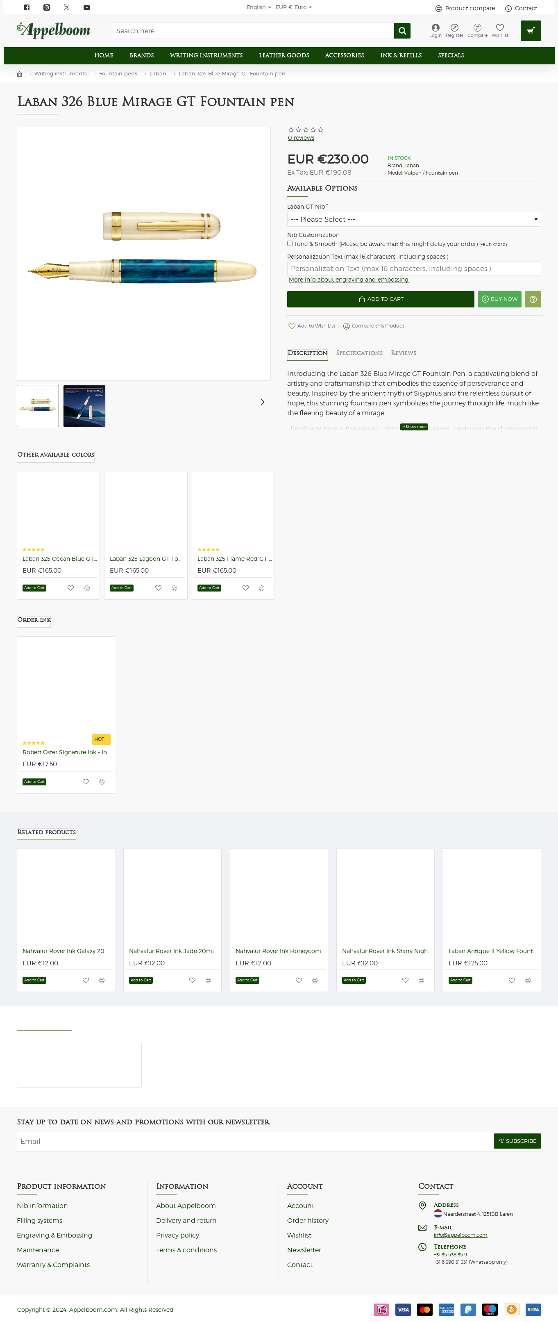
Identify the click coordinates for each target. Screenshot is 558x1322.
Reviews (403, 357)
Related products (46, 832)
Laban (158, 74)
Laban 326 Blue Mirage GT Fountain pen (232, 74)
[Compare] (477, 31)
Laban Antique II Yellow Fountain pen (494, 951)
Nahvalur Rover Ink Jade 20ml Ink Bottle (174, 951)
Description (307, 357)
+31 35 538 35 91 (451, 1255)
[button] (374, 302)
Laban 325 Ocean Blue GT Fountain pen (60, 563)
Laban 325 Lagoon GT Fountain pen (147, 563)
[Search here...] (402, 31)
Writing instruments (60, 74)
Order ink (33, 624)
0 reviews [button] (301, 137)
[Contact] (520, 8)
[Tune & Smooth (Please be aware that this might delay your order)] (290, 243)
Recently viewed (44, 1022)
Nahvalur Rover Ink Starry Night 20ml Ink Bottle (387, 951)
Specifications (359, 357)
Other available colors (55, 458)
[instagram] (47, 7)
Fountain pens (118, 74)
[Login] (435, 31)
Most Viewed (101, 1022)
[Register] (454, 31)
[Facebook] (27, 7)
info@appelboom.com (461, 1235)
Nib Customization (313, 235)
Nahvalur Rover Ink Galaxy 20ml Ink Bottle (68, 951)
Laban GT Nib (306, 206)
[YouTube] (87, 7)
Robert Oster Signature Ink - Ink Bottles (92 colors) (68, 756)
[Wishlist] (500, 31)
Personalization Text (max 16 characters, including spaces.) (367, 256)
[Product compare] (464, 8)
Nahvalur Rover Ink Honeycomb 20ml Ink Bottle (281, 951)
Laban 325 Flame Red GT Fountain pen (234, 563)
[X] (67, 7)
